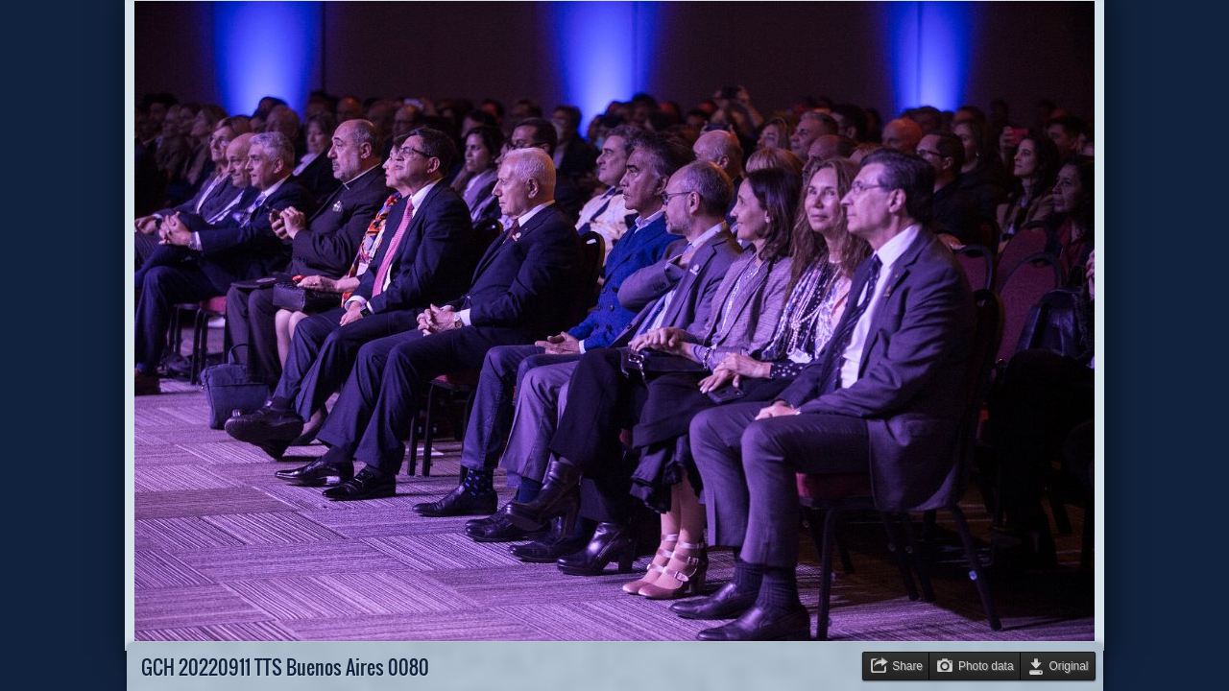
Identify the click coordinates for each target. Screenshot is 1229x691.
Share (907, 666)
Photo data (986, 666)
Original (1069, 666)
